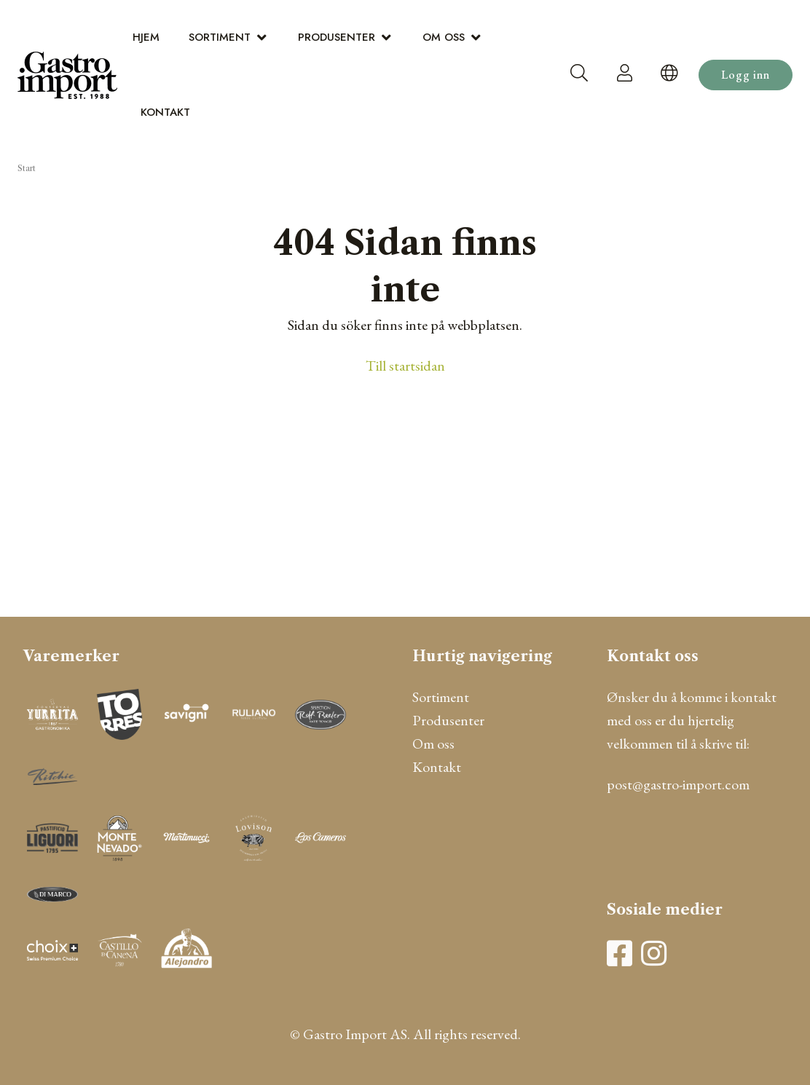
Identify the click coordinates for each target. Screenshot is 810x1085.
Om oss (443, 37)
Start (26, 168)
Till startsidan (405, 365)
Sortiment (220, 37)
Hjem (146, 37)
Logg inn (745, 74)
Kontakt (165, 112)
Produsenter (336, 37)
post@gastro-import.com (678, 784)
